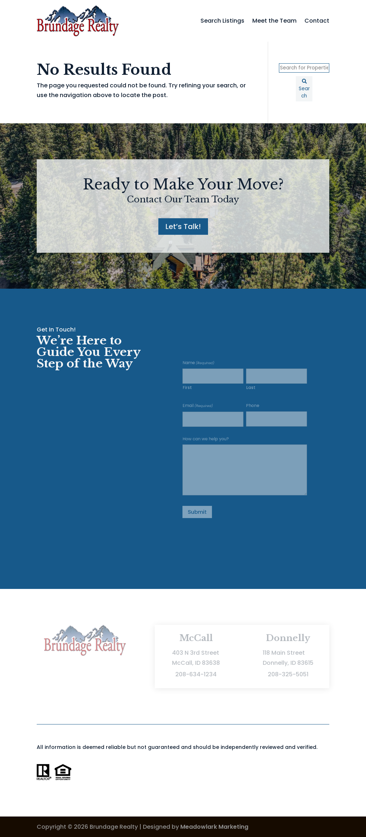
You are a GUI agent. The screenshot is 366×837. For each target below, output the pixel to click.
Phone (251, 412)
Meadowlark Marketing (214, 827)
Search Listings (222, 21)
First (199, 398)
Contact (316, 21)
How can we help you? (213, 438)
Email (207, 413)
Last (249, 398)
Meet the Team (274, 21)
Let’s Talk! (183, 226)
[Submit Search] (304, 88)
